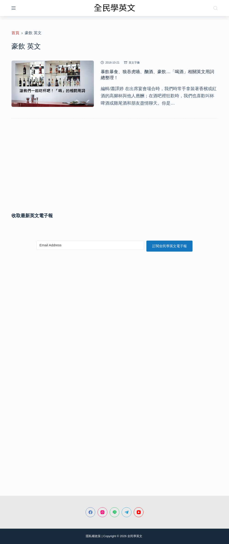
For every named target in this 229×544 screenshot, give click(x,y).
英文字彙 (134, 62)
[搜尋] (215, 8)
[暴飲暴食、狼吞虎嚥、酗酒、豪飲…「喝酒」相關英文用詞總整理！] (52, 84)
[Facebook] (90, 512)
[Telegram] (126, 512)
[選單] (13, 8)
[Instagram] (102, 512)
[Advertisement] (114, 171)
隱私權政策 (93, 536)
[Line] (115, 512)
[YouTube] (139, 512)
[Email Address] (90, 245)
